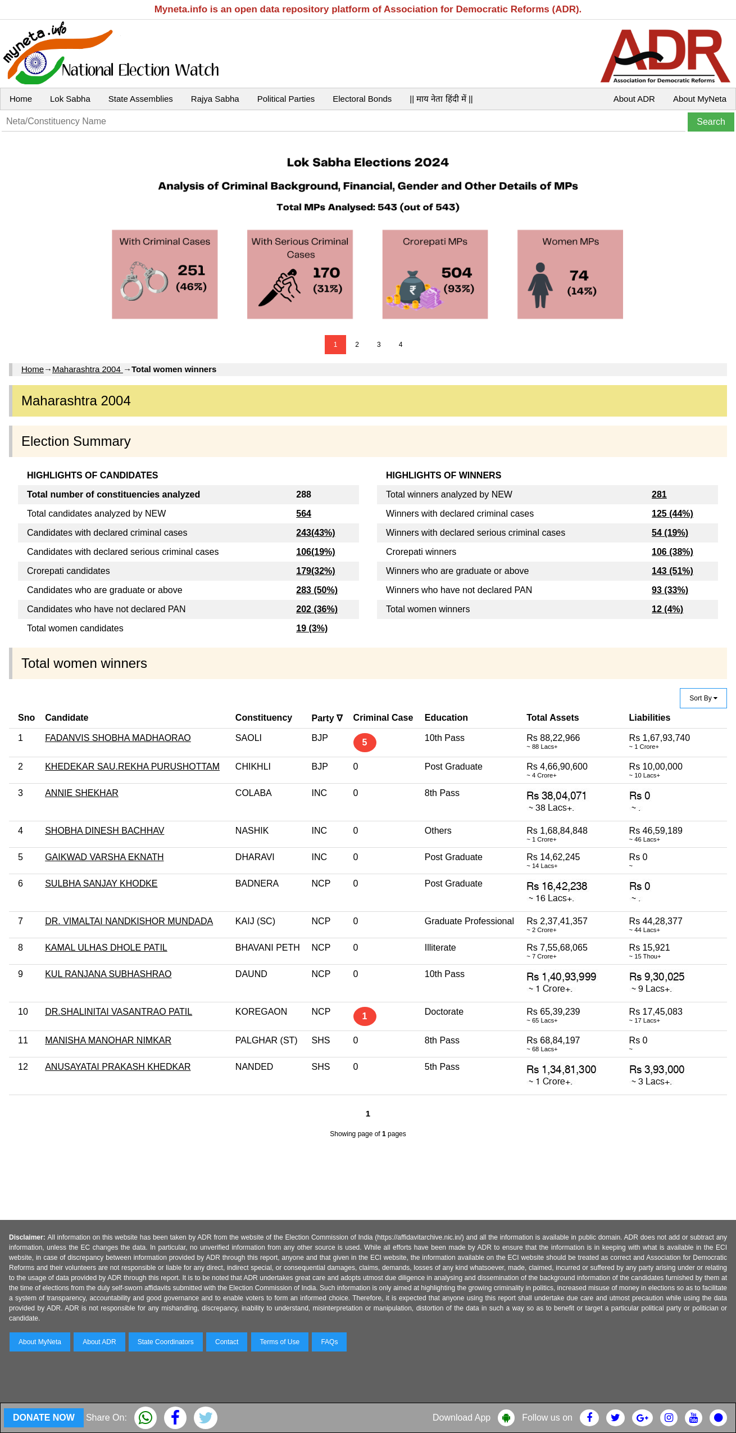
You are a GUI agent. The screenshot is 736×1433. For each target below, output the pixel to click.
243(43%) (315, 532)
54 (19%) (670, 532)
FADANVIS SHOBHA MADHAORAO (118, 738)
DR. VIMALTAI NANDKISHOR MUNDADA (129, 921)
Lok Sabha (70, 98)
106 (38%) (672, 552)
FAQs (329, 1342)
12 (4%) (667, 609)
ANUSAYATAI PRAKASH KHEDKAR (117, 1067)
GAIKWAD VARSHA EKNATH (104, 857)
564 (303, 513)
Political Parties (286, 98)
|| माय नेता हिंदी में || (441, 98)
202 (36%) (317, 609)
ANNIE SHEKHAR (82, 793)
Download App (461, 1417)
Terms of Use (280, 1342)
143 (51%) (672, 571)
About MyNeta (699, 98)
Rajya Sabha (215, 98)
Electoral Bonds (362, 98)
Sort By (703, 698)
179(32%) (315, 571)
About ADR (634, 98)
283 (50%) (317, 590)
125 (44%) (672, 513)
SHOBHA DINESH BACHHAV (104, 830)
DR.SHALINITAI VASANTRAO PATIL (118, 1011)
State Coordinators (166, 1342)
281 (659, 494)
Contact (226, 1342)
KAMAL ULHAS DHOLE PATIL (106, 947)
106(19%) (315, 552)
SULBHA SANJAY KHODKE (101, 883)
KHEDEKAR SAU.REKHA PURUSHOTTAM (132, 766)
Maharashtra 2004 (87, 369)
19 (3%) (312, 628)
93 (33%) (670, 590)
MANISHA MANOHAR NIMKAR (108, 1040)
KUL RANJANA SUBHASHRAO (108, 974)
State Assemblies (140, 98)
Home (21, 98)
